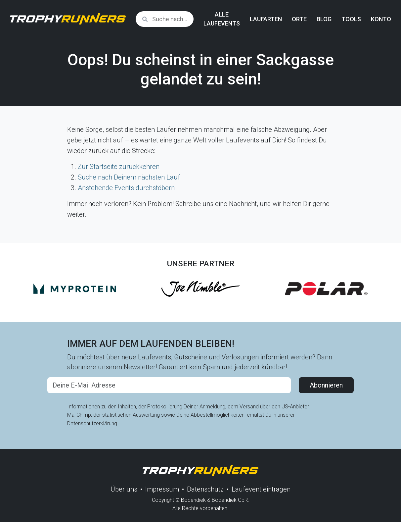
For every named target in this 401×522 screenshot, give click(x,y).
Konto (381, 19)
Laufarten (266, 19)
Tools (351, 19)
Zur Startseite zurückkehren (118, 167)
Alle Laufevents (221, 19)
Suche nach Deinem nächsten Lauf (129, 177)
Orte (299, 19)
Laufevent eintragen (261, 489)
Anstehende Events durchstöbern (126, 188)
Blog (324, 19)
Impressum (162, 489)
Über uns (124, 489)
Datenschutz (205, 489)
